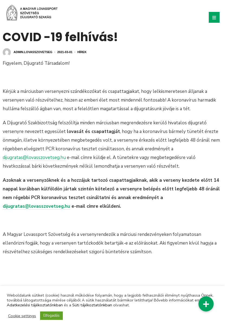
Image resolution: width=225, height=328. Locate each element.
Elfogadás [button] (51, 315)
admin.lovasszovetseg (33, 52)
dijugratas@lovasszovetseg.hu (34, 157)
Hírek (82, 52)
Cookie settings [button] (22, 315)
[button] (206, 303)
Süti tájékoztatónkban (92, 305)
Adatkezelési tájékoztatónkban (35, 305)
